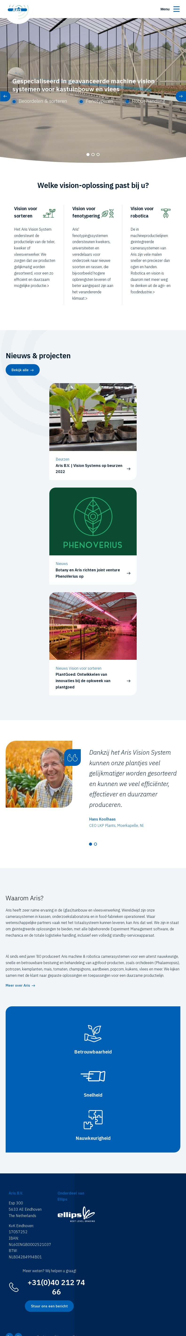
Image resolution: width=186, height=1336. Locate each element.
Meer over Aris (18, 985)
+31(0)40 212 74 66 (56, 1287)
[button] (87, 154)
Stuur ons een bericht (49, 1306)
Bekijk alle (20, 370)
